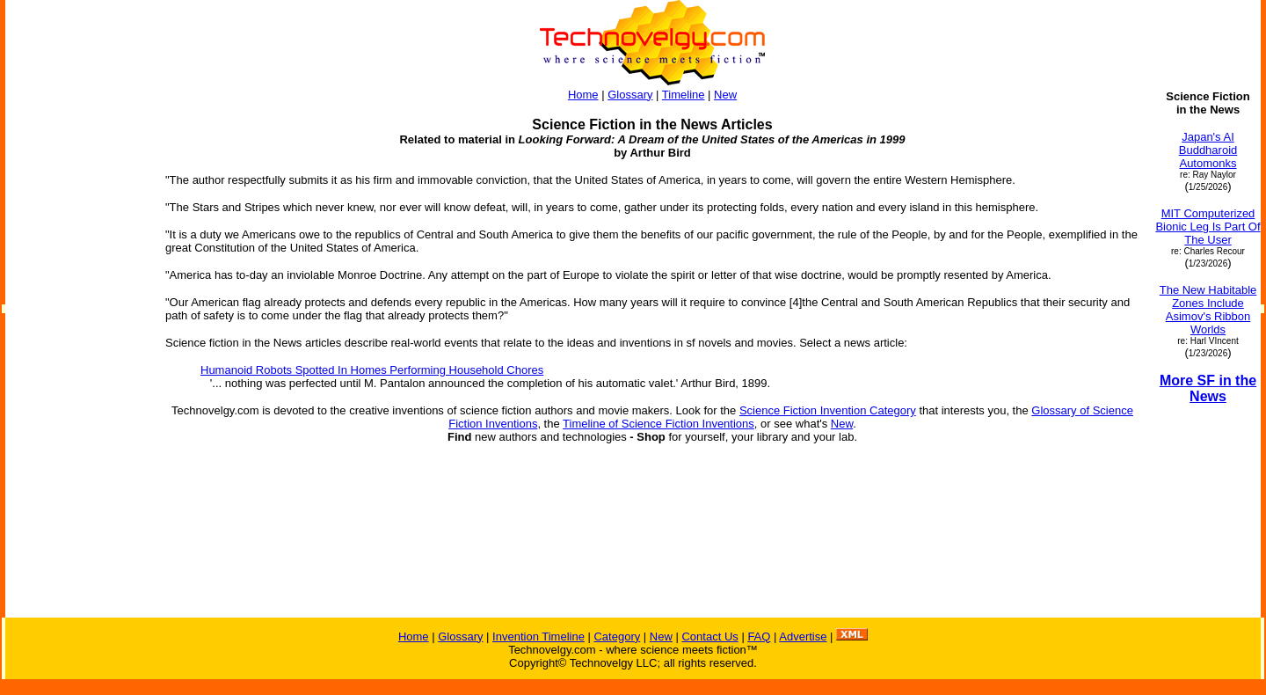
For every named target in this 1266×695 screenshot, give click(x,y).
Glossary (630, 94)
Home (583, 94)
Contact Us (709, 636)
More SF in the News (1208, 388)
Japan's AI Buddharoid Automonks (1208, 150)
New (725, 94)
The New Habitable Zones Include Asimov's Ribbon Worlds (1208, 309)
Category (616, 636)
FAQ (758, 636)
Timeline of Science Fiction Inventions (658, 423)
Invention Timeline (538, 636)
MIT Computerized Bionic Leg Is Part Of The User (1207, 226)
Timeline (683, 94)
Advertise (802, 636)
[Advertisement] (77, 354)
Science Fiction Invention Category (827, 410)
